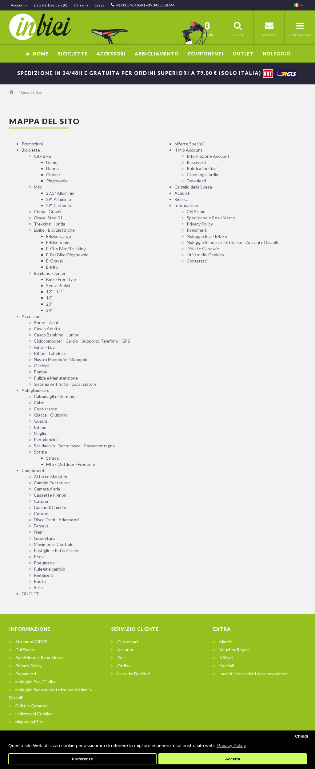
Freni (38, 532)
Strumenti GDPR (31, 641)
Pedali (40, 556)
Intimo (40, 427)
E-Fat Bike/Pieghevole (67, 254)
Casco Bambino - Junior (56, 334)
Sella (38, 587)
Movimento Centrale (54, 544)
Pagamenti (197, 230)
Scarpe (40, 451)
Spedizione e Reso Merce (211, 217)
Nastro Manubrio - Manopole (61, 359)
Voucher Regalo (234, 649)
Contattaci (197, 260)
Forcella (41, 525)
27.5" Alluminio (60, 193)
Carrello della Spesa (193, 186)
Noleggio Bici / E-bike (207, 236)
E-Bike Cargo (58, 236)
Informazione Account (208, 156)
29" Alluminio (58, 199)
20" (49, 304)
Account (125, 649)
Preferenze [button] (82, 759)
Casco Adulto (47, 328)
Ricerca (181, 199)
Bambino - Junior (50, 273)
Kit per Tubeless (50, 353)
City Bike (42, 156)
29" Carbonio (58, 205)
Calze (39, 402)
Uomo (52, 162)
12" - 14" (54, 291)
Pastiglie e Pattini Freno (57, 550)
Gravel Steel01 (48, 217)
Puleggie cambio (49, 569)
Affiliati (226, 657)
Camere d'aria (47, 488)
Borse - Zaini (46, 322)
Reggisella (44, 575)
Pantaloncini (46, 439)
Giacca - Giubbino (51, 414)
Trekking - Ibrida (49, 223)
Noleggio (277, 53)
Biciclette (73, 53)
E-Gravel (54, 260)
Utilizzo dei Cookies (205, 254)
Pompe (40, 371)
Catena (41, 501)
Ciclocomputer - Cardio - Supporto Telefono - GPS (82, 341)
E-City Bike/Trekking (66, 248)
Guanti (40, 421)
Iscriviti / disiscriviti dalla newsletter (253, 673)
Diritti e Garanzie (203, 248)
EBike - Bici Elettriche (54, 230)
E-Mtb (52, 267)
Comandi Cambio (50, 507)
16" (49, 297)
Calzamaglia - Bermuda (55, 396)
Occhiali (41, 365)
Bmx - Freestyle (61, 279)
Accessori (111, 53)
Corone (41, 513)
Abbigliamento (157, 53)
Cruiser (53, 174)
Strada (52, 458)
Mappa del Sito (30, 92)
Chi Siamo (196, 211)
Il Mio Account (188, 150)
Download (196, 180)
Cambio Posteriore (52, 482)
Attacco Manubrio (51, 476)
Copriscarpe (45, 408)
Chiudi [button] (301, 736)
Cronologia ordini (203, 174)
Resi (121, 657)
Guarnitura (44, 538)
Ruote (40, 581)
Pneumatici (44, 562)
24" (49, 310)
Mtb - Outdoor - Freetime (70, 464)
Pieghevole (57, 180)
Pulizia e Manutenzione (56, 377)
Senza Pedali (58, 285)
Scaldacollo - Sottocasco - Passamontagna (74, 445)
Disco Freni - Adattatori (56, 519)
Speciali (226, 665)
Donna (52, 168)
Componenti (206, 53)
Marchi (225, 641)
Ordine (124, 665)
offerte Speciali (189, 143)
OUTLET (243, 53)
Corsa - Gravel (47, 211)
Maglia (40, 433)
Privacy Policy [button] (231, 745)
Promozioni (32, 143)
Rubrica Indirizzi (202, 168)
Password (196, 162)
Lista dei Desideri (133, 673)
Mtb (38, 186)
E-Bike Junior (58, 242)
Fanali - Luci (45, 347)
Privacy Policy (200, 223)
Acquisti (182, 193)
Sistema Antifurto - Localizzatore (65, 384)
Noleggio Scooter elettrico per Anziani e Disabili (232, 242)
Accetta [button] (232, 759)
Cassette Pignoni (50, 495)
